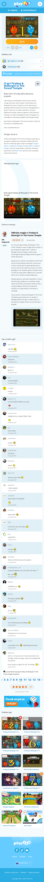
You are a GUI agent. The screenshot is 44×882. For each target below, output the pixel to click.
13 (34, 679)
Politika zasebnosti (11, 872)
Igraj (22, 41)
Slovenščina (22, 863)
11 (25, 679)
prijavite (30, 74)
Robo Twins (18, 151)
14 (38, 679)
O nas (30, 857)
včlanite (37, 74)
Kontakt (22, 857)
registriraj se (28, 10)
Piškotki (23, 872)
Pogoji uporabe (34, 872)
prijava (12, 10)
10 (20, 679)
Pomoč (14, 857)
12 (29, 679)
